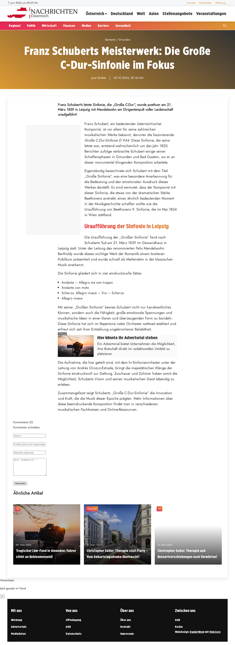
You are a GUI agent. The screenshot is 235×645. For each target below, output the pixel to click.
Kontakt (191, 3)
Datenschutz (74, 637)
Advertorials (18, 630)
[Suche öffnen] (225, 25)
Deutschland (122, 13)
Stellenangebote (177, 13)
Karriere (103, 26)
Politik (31, 26)
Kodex (179, 630)
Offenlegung (73, 623)
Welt (141, 13)
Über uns (125, 623)
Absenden (20, 486)
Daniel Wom (197, 635)
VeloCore (214, 635)
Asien (154, 13)
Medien (86, 26)
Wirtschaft (49, 26)
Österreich (95, 13)
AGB (68, 630)
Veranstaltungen (211, 13)
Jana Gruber (98, 78)
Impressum (127, 637)
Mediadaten (205, 3)
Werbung (220, 3)
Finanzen (69, 26)
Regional (14, 26)
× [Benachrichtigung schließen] (2, 599)
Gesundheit (123, 26)
